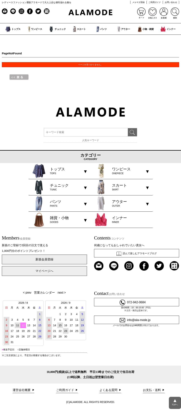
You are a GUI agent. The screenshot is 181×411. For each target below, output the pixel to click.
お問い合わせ (171, 2)
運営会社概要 (22, 390)
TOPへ (175, 401)
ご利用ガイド (155, 2)
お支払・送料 (152, 390)
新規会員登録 (44, 259)
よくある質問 (108, 390)
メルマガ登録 (138, 2)
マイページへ (44, 271)
